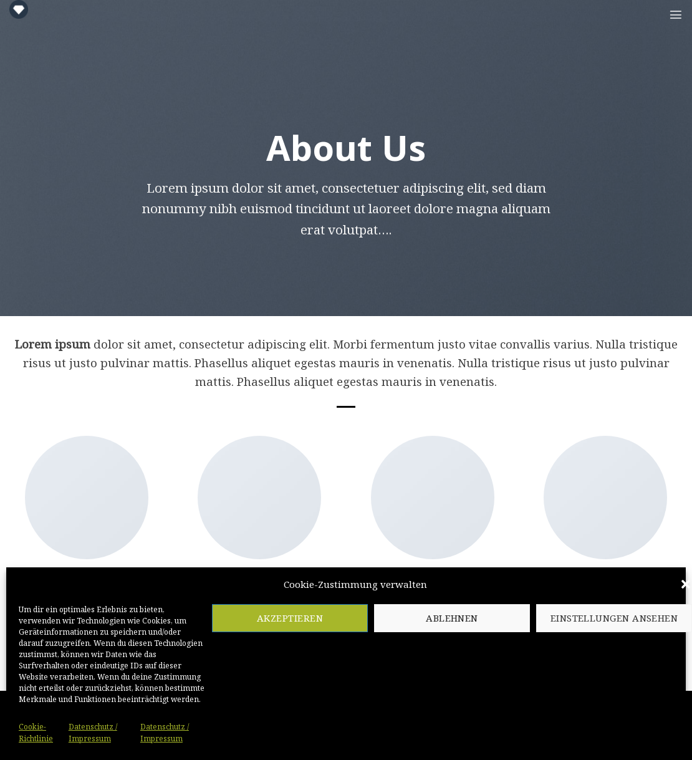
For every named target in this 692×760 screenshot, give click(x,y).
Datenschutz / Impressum (388, 740)
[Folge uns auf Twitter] (68, 605)
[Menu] (676, 14)
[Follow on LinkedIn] (123, 605)
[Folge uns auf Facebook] (50, 605)
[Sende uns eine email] (86, 605)
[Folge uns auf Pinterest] (105, 605)
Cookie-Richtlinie (288, 740)
